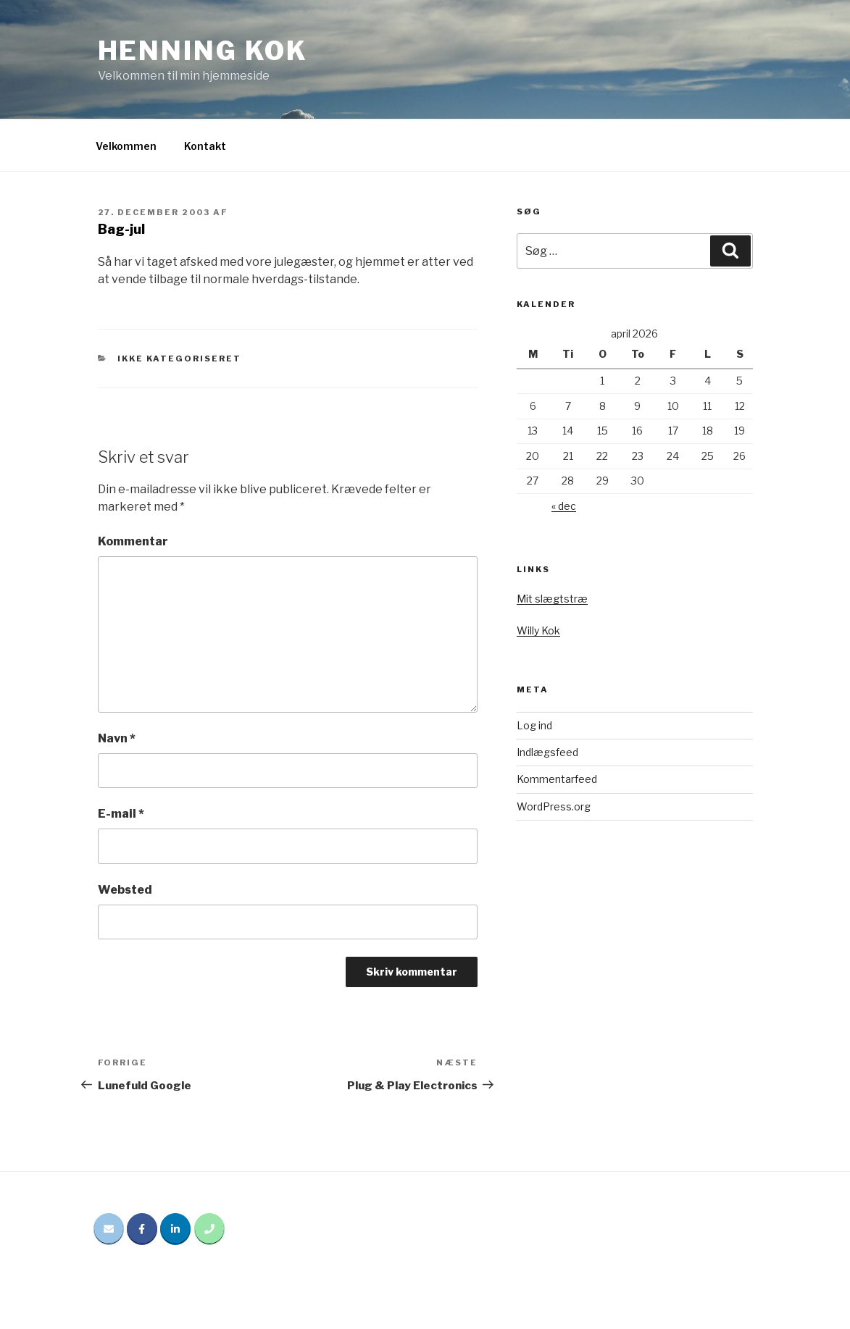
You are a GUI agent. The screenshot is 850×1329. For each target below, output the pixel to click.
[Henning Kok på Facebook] (142, 1229)
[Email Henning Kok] (108, 1229)
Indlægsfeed (547, 752)
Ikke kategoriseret (179, 358)
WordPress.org (554, 806)
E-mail (121, 814)
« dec (563, 506)
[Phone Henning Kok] (209, 1229)
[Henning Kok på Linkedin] (175, 1229)
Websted (125, 890)
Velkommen (126, 146)
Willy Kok (538, 630)
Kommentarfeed (557, 779)
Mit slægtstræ (552, 598)
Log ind (534, 725)
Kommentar (133, 541)
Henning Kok (203, 51)
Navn (117, 738)
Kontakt (205, 146)
